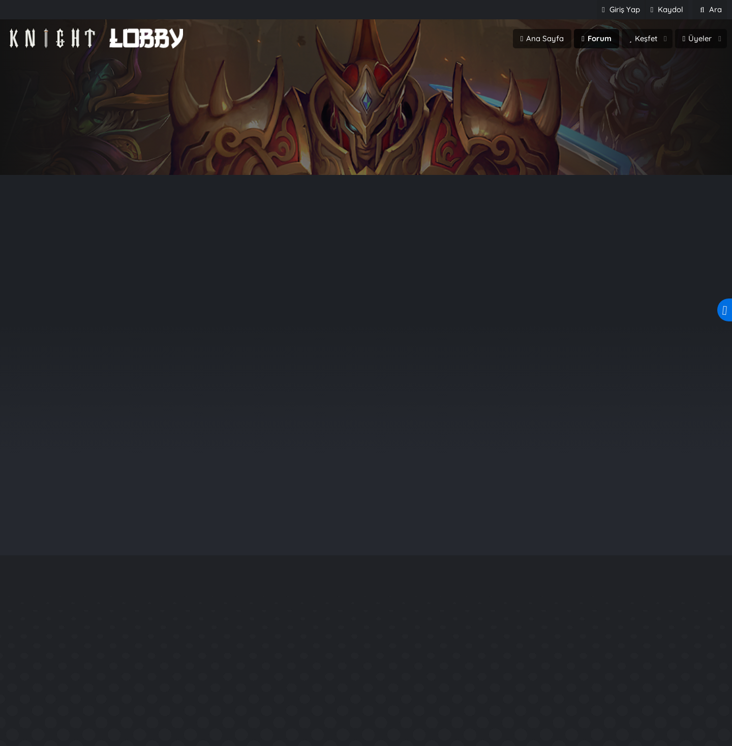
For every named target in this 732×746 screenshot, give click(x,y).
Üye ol (409, 151)
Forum (600, 38)
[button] (665, 38)
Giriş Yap (322, 151)
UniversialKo (50, 733)
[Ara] (709, 9)
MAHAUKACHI (293, 733)
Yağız (640, 402)
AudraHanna (290, 697)
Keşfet (646, 38)
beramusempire (57, 715)
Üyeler (700, 38)
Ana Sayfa (545, 38)
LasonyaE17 (289, 715)
